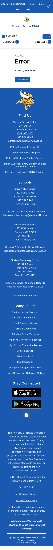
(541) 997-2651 (25, 133)
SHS (18, 9)
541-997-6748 (25, 137)
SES (32, 3)
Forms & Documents (25, 328)
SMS (41, 3)
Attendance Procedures (25, 295)
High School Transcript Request (25, 345)
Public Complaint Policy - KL (25, 147)
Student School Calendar (25, 312)
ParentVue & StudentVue (25, 317)
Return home (22, 79)
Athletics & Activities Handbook (25, 339)
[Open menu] (9, 36)
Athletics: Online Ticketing (25, 334)
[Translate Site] (41, 42)
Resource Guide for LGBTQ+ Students (25, 172)
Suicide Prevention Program (25, 152)
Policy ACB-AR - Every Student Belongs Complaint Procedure (25, 165)
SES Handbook (25, 362)
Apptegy (32, 542)
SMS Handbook (25, 356)
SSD (27, 9)
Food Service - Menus (25, 323)
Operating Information (13, 3)
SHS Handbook (25, 350)
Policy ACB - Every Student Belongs (25, 158)
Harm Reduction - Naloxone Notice (25, 373)
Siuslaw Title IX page (26, 500)
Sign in (48, 36)
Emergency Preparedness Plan (25, 367)
